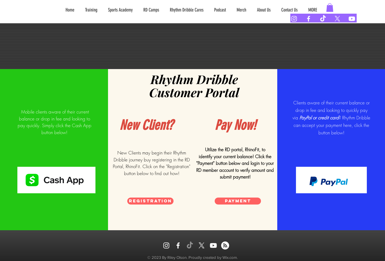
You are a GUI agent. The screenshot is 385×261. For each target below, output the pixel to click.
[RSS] (225, 245)
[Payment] (238, 201)
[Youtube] (352, 18)
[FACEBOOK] (178, 245)
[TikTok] (323, 18)
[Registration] (150, 201)
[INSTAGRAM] (166, 245)
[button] (329, 7)
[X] (337, 18)
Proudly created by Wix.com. (213, 257)
